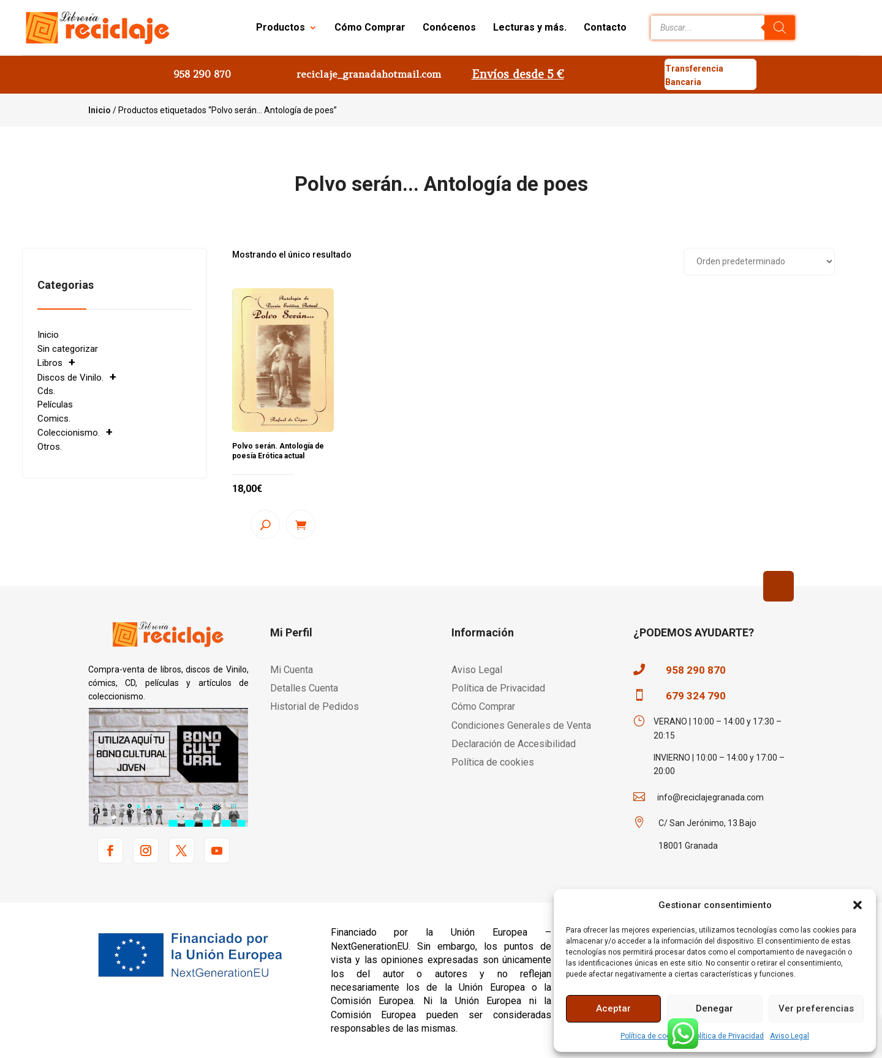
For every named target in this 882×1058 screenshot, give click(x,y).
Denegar (714, 1008)
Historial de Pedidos (314, 706)
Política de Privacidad (727, 1036)
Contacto (605, 27)
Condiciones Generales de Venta (521, 725)
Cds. (46, 391)
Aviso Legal (789, 1036)
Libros (49, 362)
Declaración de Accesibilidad (513, 744)
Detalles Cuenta (304, 688)
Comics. (53, 418)
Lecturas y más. (530, 27)
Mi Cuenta (291, 670)
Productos (280, 27)
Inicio (99, 110)
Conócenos (449, 27)
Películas (55, 404)
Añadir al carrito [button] (300, 524)
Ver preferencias (816, 1008)
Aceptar (613, 1008)
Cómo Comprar (369, 27)
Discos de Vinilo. (70, 377)
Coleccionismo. (68, 432)
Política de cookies (652, 1036)
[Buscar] (779, 27)
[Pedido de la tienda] (759, 261)
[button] (857, 905)
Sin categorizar (67, 348)
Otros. (49, 446)
